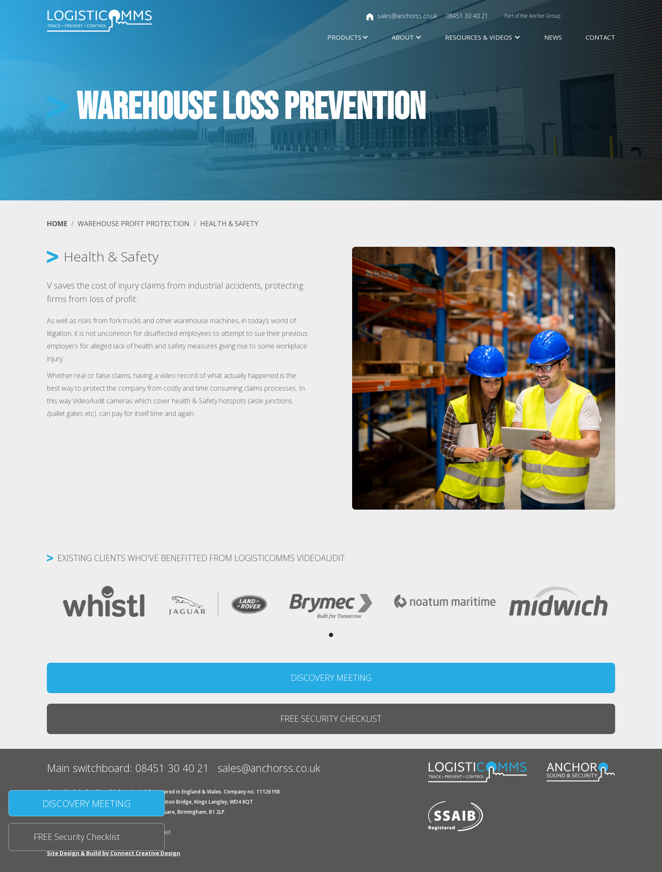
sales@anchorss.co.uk (407, 16)
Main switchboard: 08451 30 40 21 (128, 768)
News (553, 37)
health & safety (229, 223)
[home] (99, 21)
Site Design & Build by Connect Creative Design (113, 853)
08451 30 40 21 (467, 16)
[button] (342, 37)
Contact (600, 37)
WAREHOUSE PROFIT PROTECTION (134, 223)
